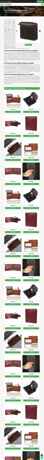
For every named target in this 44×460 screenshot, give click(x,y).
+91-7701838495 (8, 1)
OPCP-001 (12, 133)
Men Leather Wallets (18, 12)
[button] (40, 31)
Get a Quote (28, 44)
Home (5, 12)
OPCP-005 (31, 157)
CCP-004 (13, 109)
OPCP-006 (12, 181)
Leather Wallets (10, 12)
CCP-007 (31, 109)
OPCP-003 (12, 157)
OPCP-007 (31, 181)
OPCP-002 (31, 133)
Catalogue (40, 1)
